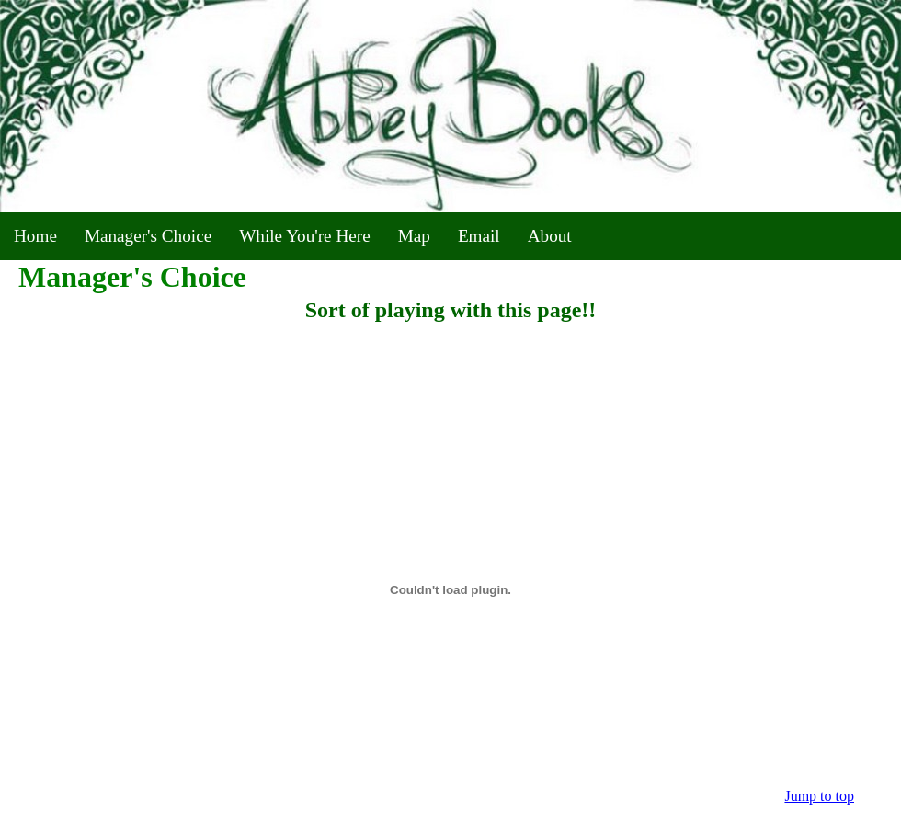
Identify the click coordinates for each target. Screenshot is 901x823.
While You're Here (305, 236)
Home (35, 236)
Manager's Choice (148, 236)
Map (414, 236)
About (550, 236)
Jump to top (819, 796)
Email (479, 236)
